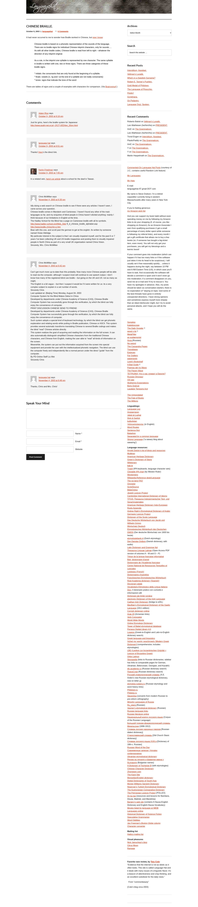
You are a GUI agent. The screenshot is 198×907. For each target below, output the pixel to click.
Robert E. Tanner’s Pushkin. (139, 82)
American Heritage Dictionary (140, 457)
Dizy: (129, 590)
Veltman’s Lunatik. (135, 74)
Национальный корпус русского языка (145, 717)
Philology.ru (132, 690)
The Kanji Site (133, 775)
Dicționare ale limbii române (139, 596)
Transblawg (132, 349)
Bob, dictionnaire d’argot (138, 560)
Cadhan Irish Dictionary (137, 602)
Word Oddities (133, 820)
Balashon (131, 433)
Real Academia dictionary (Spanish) (143, 581)
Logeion (131, 632)
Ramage (131, 848)
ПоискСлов (132, 672)
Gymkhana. (132, 97)
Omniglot (131, 484)
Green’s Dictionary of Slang (139, 460)
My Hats (131, 181)
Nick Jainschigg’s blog (137, 842)
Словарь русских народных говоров (144, 729)
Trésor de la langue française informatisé (145, 557)
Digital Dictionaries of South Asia (141, 781)
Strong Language (135, 439)
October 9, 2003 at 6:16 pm (51, 116)
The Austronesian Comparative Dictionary (146, 790)
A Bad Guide (133, 365)
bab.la (130, 466)
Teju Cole (155, 862)
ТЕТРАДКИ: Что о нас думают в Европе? (146, 374)
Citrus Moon (132, 845)
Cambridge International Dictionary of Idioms (147, 496)
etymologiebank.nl (135, 538)
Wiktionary (132, 463)
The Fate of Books (135, 398)
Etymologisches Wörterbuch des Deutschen (146, 529)
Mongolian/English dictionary (140, 778)
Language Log (133, 409)
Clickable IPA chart (135, 472)
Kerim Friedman (46, 170)
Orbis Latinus (133, 657)
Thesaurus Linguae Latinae (139, 550)
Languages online (135, 811)
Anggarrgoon (133, 412)
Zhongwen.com (134, 772)
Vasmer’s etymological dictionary (142, 708)
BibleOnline (132, 490)
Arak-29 (130, 614)
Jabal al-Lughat (134, 415)
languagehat (47, 31)
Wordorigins (132, 475)
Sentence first (133, 430)
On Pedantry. (133, 101)
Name (78, 434)
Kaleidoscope (133, 325)
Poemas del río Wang (137, 368)
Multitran (131, 453)
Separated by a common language (142, 436)
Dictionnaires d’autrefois (138, 575)
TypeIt (130, 469)
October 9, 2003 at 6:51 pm (51, 146)
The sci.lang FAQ (135, 481)
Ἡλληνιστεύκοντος (135, 424)
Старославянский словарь (139, 735)
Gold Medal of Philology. (138, 85)
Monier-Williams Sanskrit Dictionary (143, 784)
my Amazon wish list (136, 211)
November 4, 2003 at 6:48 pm (52, 380)
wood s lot (131, 331)
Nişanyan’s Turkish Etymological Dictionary (146, 787)
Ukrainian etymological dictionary (142, 756)
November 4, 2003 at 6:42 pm (52, 266)
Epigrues (131, 352)
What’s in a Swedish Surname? (141, 78)
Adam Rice (43, 113)
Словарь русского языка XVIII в (142, 741)
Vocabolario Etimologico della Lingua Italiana (147, 587)
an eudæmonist (134, 337)
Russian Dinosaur (135, 377)
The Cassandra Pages (137, 346)
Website (79, 449)
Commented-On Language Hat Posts (143, 168)
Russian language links (137, 711)
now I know (98, 37)
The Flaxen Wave (135, 371)
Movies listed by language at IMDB (142, 808)
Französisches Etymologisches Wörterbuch (146, 578)
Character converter (136, 826)
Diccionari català (134, 584)
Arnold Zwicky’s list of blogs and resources (146, 450)
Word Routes (133, 427)
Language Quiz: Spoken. (138, 104)
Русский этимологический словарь (143, 675)
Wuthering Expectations (138, 383)
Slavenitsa (132, 696)
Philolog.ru (132, 693)
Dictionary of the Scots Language (142, 517)
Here (40, 152)
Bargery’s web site (135, 802)
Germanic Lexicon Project (138, 514)
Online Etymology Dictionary (140, 623)
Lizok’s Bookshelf (135, 362)
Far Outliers (132, 356)
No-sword (131, 343)
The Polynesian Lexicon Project (141, 793)
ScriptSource (133, 487)
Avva (129, 340)
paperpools (132, 359)
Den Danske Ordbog (136, 541)
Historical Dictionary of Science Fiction (144, 814)
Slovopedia (132, 660)
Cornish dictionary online (138, 611)
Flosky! (130, 93)
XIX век (130, 380)
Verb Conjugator (134, 617)
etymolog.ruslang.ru (136, 684)
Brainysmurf (110, 87)
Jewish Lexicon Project (137, 493)
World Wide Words (135, 620)
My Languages (134, 176)
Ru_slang (131, 705)
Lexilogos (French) (135, 572)
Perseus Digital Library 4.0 (139, 629)
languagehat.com (35, 7)
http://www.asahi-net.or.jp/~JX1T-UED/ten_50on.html (54, 125)
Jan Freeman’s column (143, 823)
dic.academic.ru (134, 669)
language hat (44, 143)
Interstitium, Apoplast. (137, 70)
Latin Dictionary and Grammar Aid (142, 547)
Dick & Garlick (133, 418)
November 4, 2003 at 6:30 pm (52, 200)
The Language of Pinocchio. (139, 89)
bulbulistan (132, 421)
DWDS (130, 532)
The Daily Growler (135, 328)
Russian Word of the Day (138, 747)
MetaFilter (131, 334)
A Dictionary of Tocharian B (139, 766)
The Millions (132, 401)
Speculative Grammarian (138, 817)
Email (77, 441)
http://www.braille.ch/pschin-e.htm (46, 227)
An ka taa (131, 796)
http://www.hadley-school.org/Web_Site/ (48, 224)
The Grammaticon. (143, 129)
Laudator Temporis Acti (137, 389)
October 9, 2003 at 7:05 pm (51, 173)
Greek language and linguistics (141, 638)
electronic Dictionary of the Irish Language (146, 599)
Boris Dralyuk (133, 386)
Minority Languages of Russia (140, 702)
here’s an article (53, 179)
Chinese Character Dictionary (140, 769)
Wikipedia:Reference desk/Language (143, 478)
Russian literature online (138, 714)
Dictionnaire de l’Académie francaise (143, 563)
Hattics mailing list (135, 834)
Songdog (131, 322)
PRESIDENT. (161, 125)
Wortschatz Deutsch (136, 526)
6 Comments (63, 31)
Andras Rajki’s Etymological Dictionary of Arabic (148, 511)
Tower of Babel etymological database (144, 626)
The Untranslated (135, 395)
